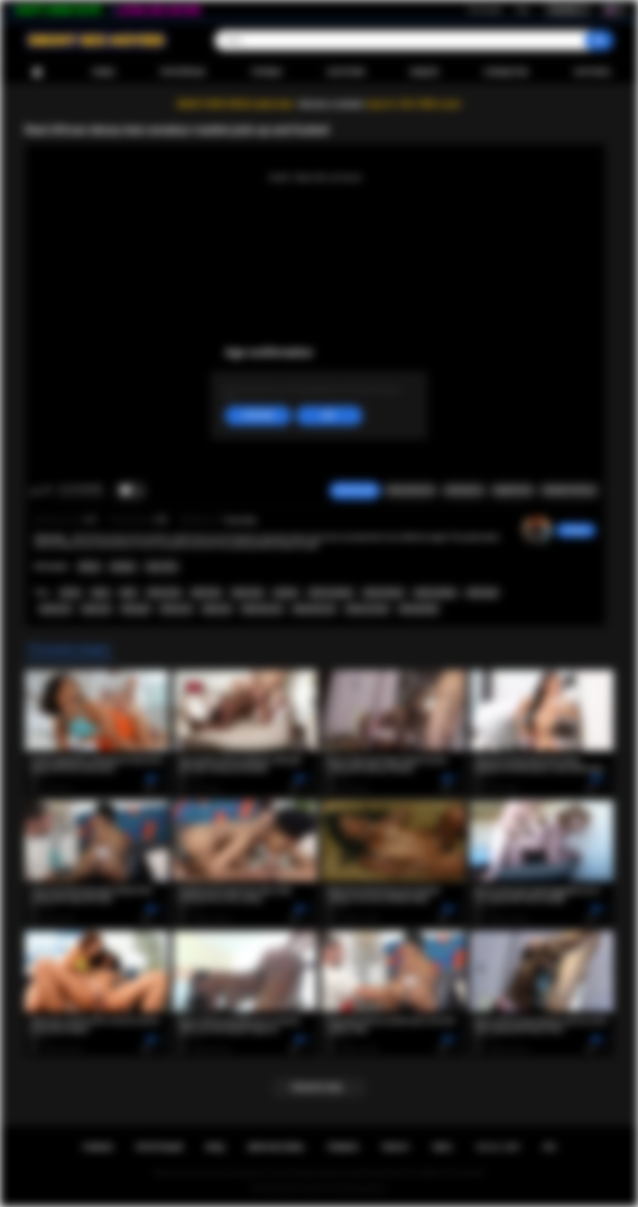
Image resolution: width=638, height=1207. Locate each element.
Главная (37, 72)
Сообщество (505, 72)
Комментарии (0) (569, 490)
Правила (343, 1147)
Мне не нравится (47, 491)
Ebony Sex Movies (303, 1188)
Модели (424, 72)
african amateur (331, 593)
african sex (176, 609)
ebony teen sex (314, 609)
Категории (346, 72)
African (89, 566)
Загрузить (592, 72)
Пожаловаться (410, 490)
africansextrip (418, 609)
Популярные (182, 72)
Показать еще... (319, 1087)
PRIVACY (395, 1147)
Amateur (122, 566)
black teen (206, 593)
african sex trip (367, 609)
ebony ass (96, 609)
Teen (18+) (161, 566)
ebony (100, 593)
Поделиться (512, 490)
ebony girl (135, 609)
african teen (164, 593)
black (128, 593)
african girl (482, 593)
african (70, 593)
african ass (56, 609)
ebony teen (247, 593)
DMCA (442, 1147)
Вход (522, 10)
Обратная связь (276, 1147)
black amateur (384, 593)
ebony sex (217, 609)
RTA (550, 1147)
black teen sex (262, 609)
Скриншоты (463, 490)
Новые (103, 72)
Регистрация (485, 10)
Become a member (332, 104)
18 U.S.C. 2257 (498, 1147)
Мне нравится (35, 491)
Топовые (266, 72)
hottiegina (576, 530)
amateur (286, 593)
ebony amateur (435, 593)
